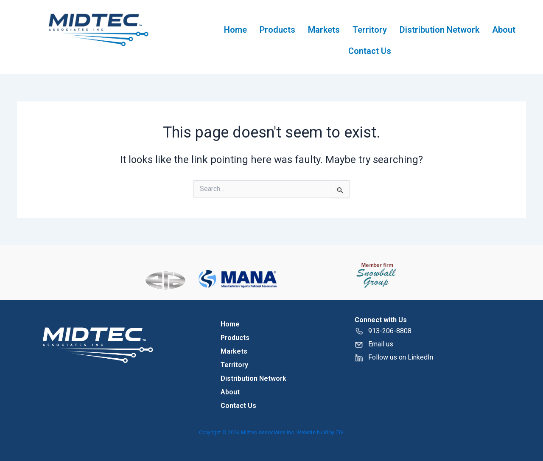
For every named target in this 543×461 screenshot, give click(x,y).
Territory (370, 30)
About (503, 30)
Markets (324, 30)
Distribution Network (439, 30)
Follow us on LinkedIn (400, 357)
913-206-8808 (383, 331)
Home (235, 30)
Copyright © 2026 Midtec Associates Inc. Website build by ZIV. (271, 433)
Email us (380, 344)
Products (277, 30)
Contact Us (369, 51)
